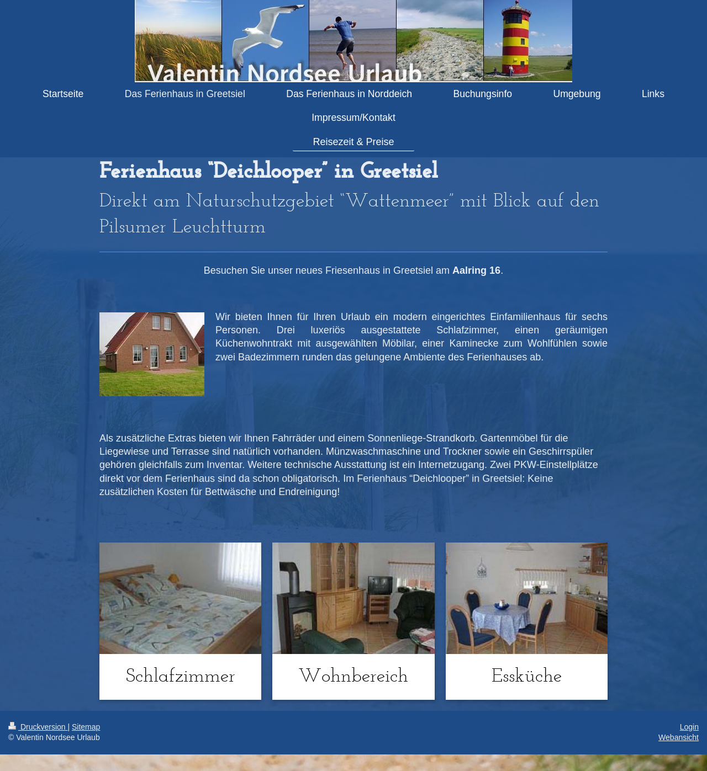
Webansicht (678, 737)
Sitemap (86, 726)
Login (689, 726)
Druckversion (37, 726)
